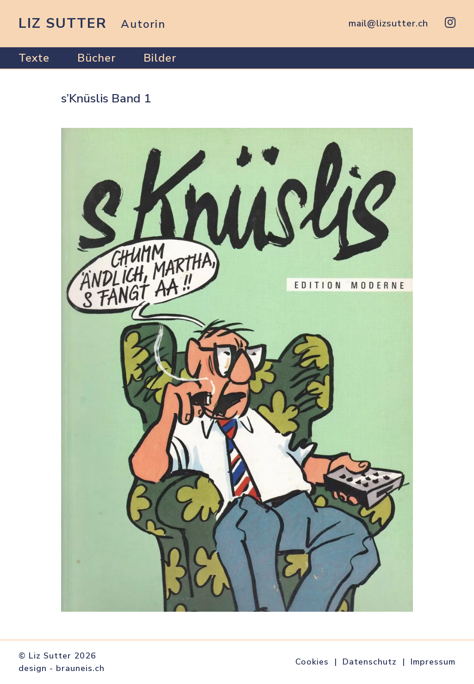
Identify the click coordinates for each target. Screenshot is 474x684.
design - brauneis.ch (62, 668)
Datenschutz (370, 661)
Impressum (433, 661)
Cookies (312, 661)
